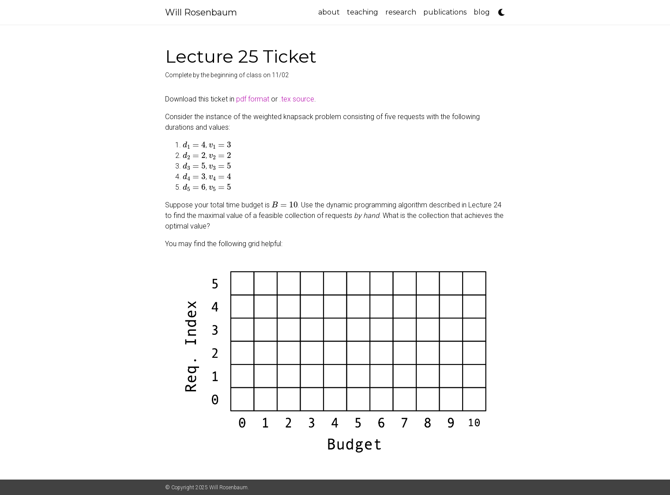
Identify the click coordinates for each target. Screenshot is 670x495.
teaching (362, 12)
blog (482, 12)
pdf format (252, 99)
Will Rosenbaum (201, 12)
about (329, 12)
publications (445, 12)
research (400, 12)
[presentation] (194, 144)
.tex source (296, 99)
